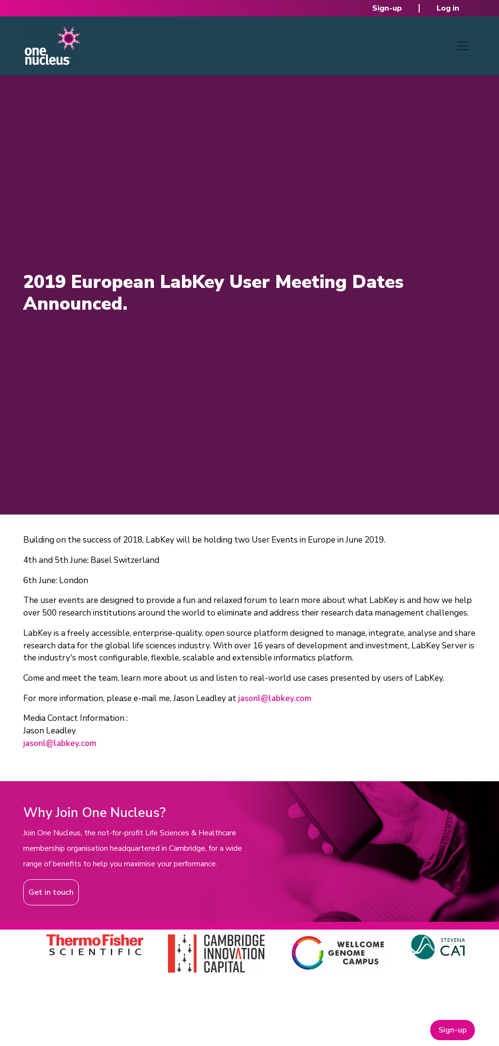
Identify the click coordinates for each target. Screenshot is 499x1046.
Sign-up (387, 8)
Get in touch (51, 892)
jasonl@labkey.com (274, 698)
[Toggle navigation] (462, 46)
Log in (448, 8)
